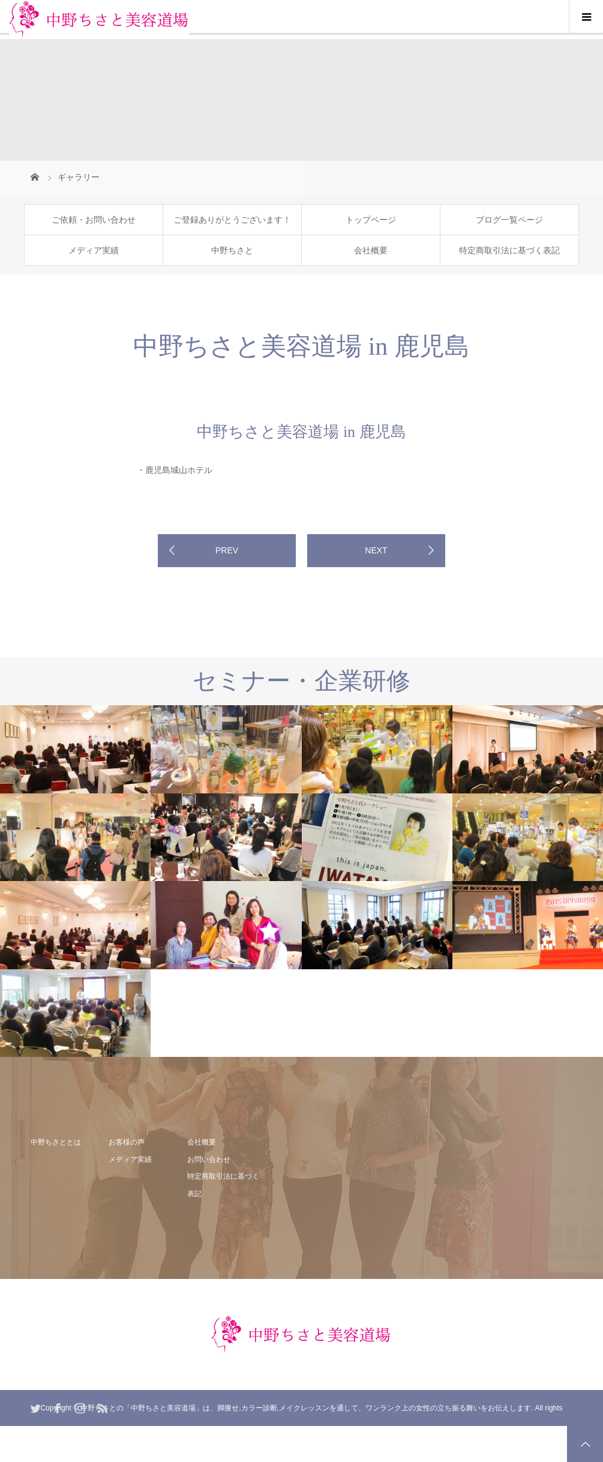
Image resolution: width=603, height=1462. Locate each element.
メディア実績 (93, 250)
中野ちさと (232, 250)
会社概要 (371, 250)
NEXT (376, 550)
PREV (226, 550)
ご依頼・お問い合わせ (94, 219)
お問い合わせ (208, 1159)
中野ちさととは (56, 1142)
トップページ (371, 219)
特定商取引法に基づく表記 (509, 250)
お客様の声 (127, 1142)
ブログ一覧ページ (509, 219)
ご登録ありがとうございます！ (232, 219)
